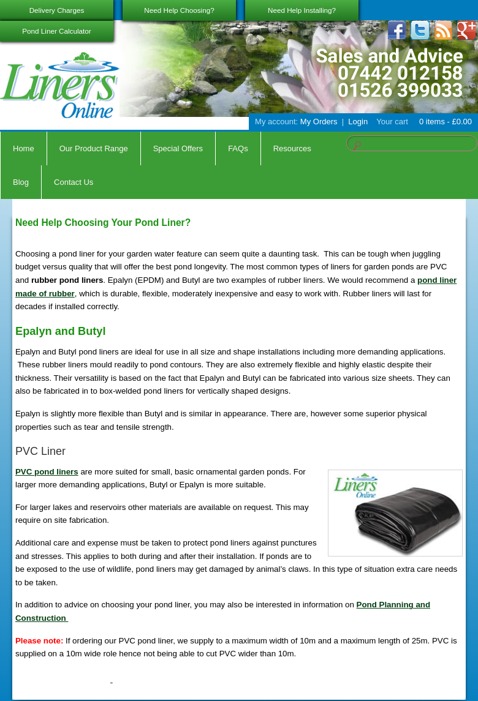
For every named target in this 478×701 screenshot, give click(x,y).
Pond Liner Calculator (56, 31)
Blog (21, 182)
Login (358, 121)
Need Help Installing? (302, 10)
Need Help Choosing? (179, 10)
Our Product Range (93, 148)
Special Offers (178, 148)
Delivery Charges (57, 10)
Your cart (392, 121)
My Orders (319, 121)
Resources (292, 148)
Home (23, 148)
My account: (276, 121)
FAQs (238, 148)
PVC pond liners (46, 471)
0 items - (444, 121)
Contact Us (73, 182)
